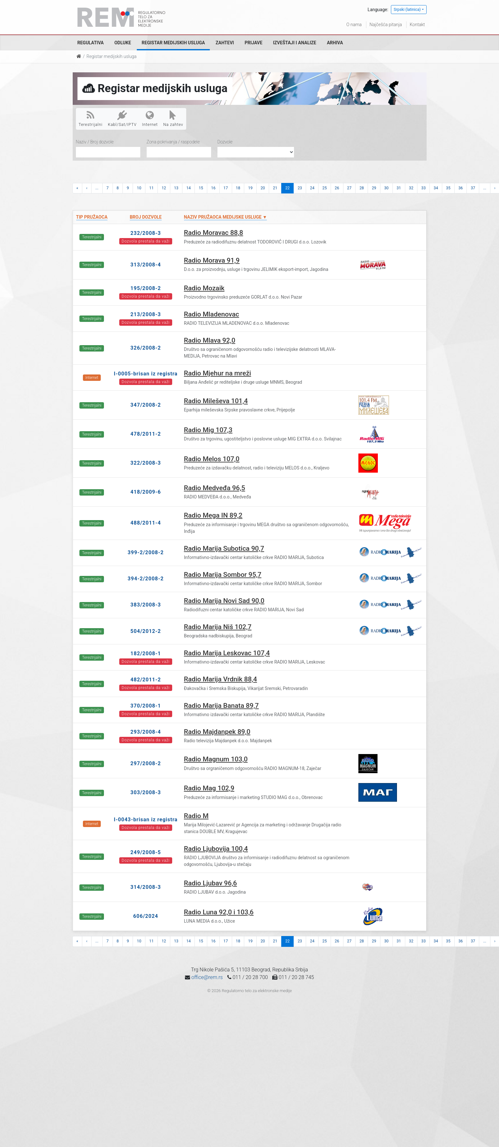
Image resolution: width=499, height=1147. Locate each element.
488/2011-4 (145, 523)
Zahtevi (225, 42)
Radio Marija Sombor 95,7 (222, 574)
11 (151, 188)
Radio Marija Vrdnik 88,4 (220, 679)
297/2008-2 (145, 763)
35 (448, 188)
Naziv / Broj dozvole (95, 141)
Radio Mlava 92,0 (209, 340)
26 (337, 188)
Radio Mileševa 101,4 (216, 401)
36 (461, 188)
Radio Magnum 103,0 (216, 759)
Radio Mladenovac (211, 314)
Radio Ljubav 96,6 (210, 883)
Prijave (253, 42)
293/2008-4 (145, 732)
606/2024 (145, 916)
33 (423, 188)
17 (226, 188)
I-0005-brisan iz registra (146, 374)
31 (399, 188)
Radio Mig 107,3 (208, 430)
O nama (354, 24)
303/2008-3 (145, 792)
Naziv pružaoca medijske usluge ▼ (225, 217)
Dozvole (225, 141)
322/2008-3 (145, 463)
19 (250, 188)
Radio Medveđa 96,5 (214, 488)
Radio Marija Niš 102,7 (218, 627)
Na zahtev (173, 118)
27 (349, 188)
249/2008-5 (145, 852)
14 (188, 188)
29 (374, 188)
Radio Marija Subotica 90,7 (224, 548)
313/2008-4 (145, 265)
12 (164, 188)
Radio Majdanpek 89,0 (217, 732)
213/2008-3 (145, 314)
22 (287, 188)
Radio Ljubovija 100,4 (216, 849)
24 (312, 188)
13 (176, 188)
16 (213, 188)
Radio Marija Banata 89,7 (221, 705)
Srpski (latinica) (407, 9)
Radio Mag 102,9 (209, 788)
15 (201, 188)
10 (139, 188)
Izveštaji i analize (294, 42)
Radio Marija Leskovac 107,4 (227, 653)
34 (436, 188)
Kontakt (417, 24)
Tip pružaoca (92, 217)
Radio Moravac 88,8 (213, 232)
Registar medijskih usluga (173, 42)
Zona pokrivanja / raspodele (173, 141)
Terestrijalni (91, 118)
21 (275, 188)
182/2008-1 (145, 653)
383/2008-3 (145, 605)
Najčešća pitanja (386, 24)
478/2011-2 (145, 434)
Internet (150, 118)
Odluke (122, 42)
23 (299, 188)
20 (263, 188)
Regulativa (90, 42)
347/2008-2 (145, 405)
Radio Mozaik (204, 288)
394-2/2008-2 (146, 579)
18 (238, 188)
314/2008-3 (145, 887)
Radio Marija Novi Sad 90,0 (224, 601)
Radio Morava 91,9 (212, 260)
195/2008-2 (145, 288)
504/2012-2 (145, 631)
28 (361, 188)
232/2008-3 (145, 233)
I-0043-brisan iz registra (146, 820)
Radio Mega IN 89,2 (213, 515)
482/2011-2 (145, 680)
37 (473, 188)
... (97, 188)
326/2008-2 (145, 348)
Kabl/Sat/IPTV (122, 118)
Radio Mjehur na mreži (217, 373)
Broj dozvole (146, 217)
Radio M (196, 816)
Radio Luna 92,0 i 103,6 (219, 912)
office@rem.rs (207, 977)
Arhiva (335, 42)
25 (324, 188)
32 (411, 188)
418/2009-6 (145, 492)
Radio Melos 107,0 (211, 459)
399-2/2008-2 (146, 552)
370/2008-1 (145, 706)
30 (386, 188)
